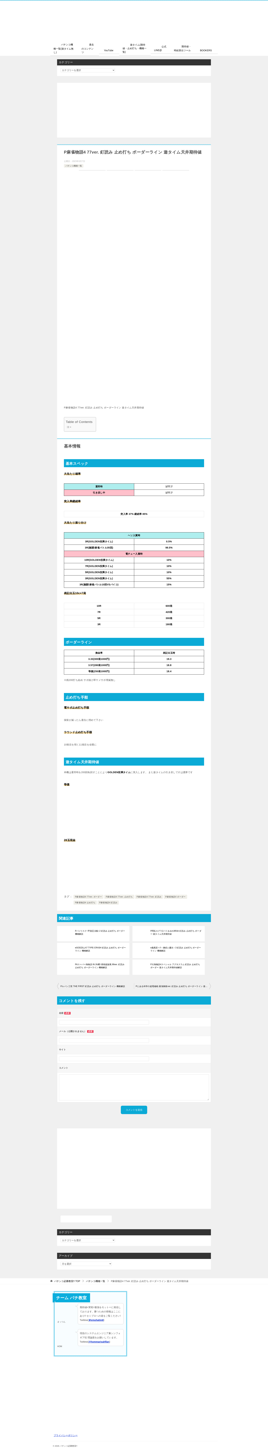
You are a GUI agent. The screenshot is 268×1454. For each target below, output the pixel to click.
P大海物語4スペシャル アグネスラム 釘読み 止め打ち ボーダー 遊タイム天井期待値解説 (175, 966)
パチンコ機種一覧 (73, 165)
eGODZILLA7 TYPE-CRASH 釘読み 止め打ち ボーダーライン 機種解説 (100, 949)
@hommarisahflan (99, 1341)
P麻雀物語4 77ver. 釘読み (149, 897)
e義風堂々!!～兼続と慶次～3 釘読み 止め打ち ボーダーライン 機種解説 (175, 949)
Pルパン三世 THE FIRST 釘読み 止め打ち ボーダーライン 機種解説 (93, 986)
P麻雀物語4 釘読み (108, 902)
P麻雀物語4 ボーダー (175, 897)
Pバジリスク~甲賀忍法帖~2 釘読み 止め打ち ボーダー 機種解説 (100, 932)
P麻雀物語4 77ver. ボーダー (88, 897)
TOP (67, 1281)
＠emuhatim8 (96, 1320)
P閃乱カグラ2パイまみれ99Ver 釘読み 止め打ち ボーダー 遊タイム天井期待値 (175, 932)
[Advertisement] (134, 110)
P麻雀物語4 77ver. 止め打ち (119, 897)
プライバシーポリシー (66, 1435)
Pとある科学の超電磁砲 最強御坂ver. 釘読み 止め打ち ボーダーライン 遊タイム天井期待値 (173, 986)
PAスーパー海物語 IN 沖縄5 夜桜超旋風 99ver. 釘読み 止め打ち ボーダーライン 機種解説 (101, 966)
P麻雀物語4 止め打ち (85, 902)
